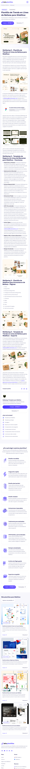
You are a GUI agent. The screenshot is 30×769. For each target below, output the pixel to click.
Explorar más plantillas (8, 600)
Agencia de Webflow (5, 761)
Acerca (2, 759)
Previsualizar (22, 587)
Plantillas (3, 763)
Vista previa (20, 23)
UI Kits (2, 765)
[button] (27, 2)
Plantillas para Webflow (5, 5)
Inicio (2, 757)
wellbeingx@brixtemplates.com (10, 98)
